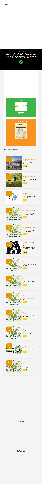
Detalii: (21, 114)
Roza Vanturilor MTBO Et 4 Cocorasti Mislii (29, 332)
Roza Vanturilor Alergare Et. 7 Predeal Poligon (29, 214)
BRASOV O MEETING (28, 349)
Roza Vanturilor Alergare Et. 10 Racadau (29, 315)
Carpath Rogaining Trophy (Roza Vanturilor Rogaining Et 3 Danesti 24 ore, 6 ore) (29, 248)
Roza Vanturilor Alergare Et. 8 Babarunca (29, 231)
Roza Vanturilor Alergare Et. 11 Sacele (29, 366)
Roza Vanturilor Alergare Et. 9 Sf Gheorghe (29, 281)
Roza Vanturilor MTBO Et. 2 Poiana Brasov (29, 180)
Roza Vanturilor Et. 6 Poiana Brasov (28, 163)
